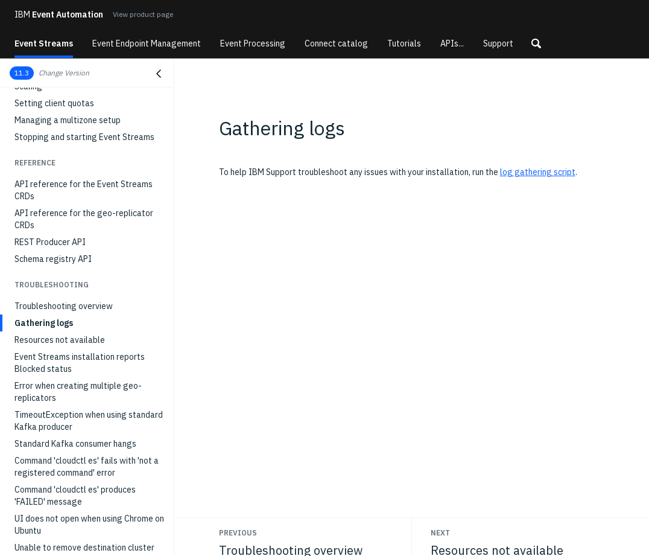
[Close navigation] (159, 74)
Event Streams (43, 43)
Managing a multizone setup (67, 120)
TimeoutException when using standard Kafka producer (88, 420)
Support (498, 43)
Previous (238, 532)
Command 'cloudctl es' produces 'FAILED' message (75, 495)
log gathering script (537, 172)
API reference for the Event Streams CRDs (83, 190)
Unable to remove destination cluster (84, 547)
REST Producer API (50, 242)
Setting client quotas (54, 103)
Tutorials (404, 43)
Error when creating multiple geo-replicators (78, 391)
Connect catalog (336, 43)
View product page (143, 14)
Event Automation (58, 14)
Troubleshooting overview (63, 306)
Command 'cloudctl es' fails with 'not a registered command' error (86, 466)
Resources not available (59, 339)
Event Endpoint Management (146, 43)
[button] (536, 43)
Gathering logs (43, 323)
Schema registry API (53, 259)
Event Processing (252, 43)
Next (440, 532)
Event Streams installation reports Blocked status (79, 362)
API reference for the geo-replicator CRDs (83, 219)
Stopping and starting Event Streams (84, 137)
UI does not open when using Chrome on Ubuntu (89, 524)
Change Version (64, 72)
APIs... (452, 43)
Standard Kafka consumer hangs (75, 443)
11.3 (21, 72)
